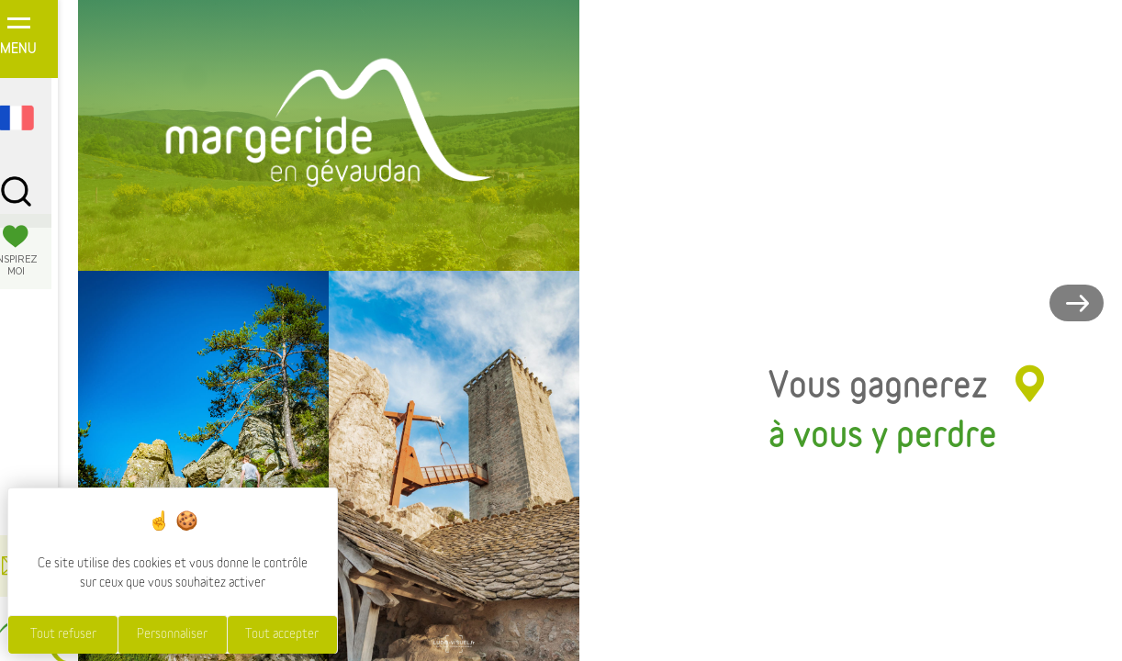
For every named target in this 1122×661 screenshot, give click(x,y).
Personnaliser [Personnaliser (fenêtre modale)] (172, 634)
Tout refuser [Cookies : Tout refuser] (63, 634)
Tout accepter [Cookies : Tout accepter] (282, 634)
